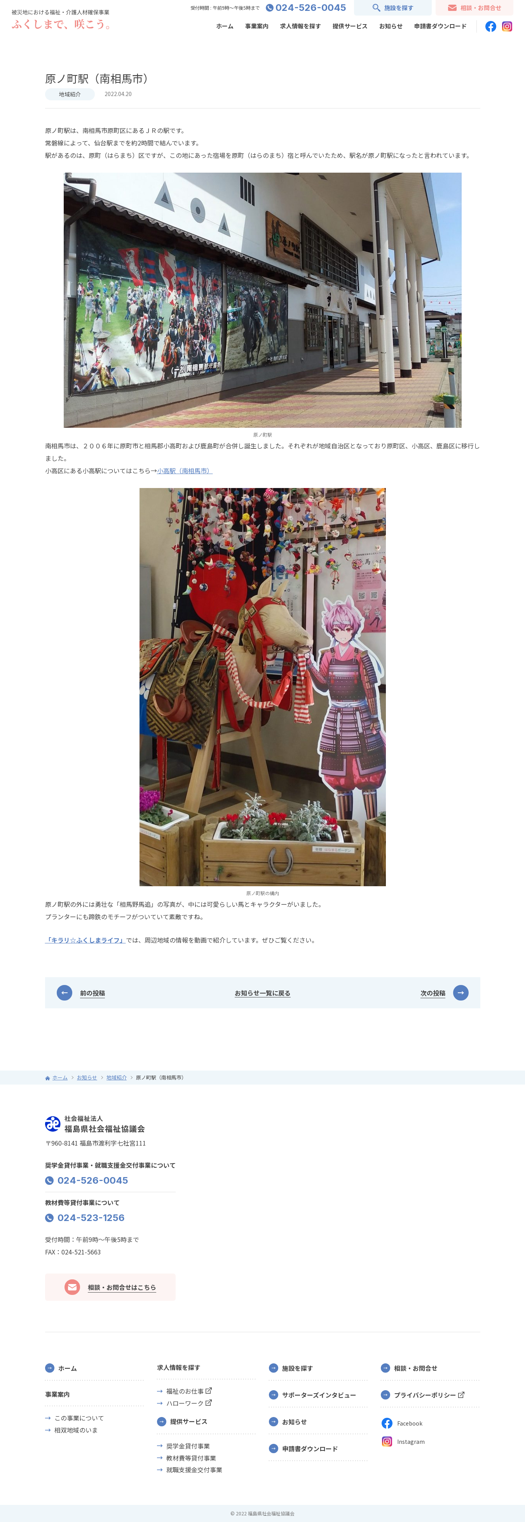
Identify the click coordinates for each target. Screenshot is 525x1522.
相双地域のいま (76, 1430)
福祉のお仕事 (185, 1391)
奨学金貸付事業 (188, 1446)
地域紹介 (70, 94)
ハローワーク (185, 1403)
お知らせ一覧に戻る (263, 992)
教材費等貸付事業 (191, 1458)
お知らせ (391, 26)
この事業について (79, 1418)
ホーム (225, 26)
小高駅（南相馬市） (185, 470)
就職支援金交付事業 (194, 1470)
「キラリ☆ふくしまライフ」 (85, 940)
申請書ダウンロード (440, 26)
